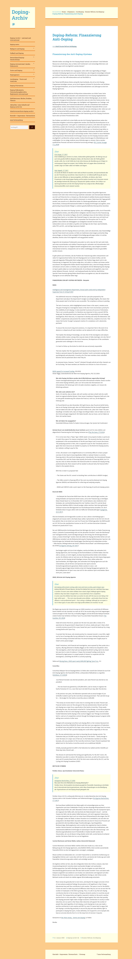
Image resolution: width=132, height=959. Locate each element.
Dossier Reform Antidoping (94, 12)
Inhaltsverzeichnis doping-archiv (22, 111)
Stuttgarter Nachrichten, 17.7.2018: (64, 781)
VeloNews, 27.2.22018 (60, 675)
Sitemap (82, 954)
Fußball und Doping (17, 53)
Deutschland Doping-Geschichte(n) (17, 59)
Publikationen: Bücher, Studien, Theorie (21, 99)
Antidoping (80, 12)
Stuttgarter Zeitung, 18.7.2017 (68, 546)
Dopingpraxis (14, 75)
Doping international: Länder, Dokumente (20, 65)
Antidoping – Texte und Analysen (18, 80)
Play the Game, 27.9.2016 (96, 432)
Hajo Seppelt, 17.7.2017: (61, 170)
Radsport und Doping (17, 49)
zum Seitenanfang (16, 120)
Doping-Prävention (16, 85)
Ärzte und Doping (16, 70)
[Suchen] (32, 127)
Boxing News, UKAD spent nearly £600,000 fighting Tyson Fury (79, 661)
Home (64, 12)
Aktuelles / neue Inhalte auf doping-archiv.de (20, 106)
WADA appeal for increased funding (63, 371)
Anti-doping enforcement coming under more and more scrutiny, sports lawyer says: (79, 587)
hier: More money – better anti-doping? (73, 918)
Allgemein (71, 12)
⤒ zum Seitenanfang (104, 954)
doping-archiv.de (73, 938)
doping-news (14, 44)
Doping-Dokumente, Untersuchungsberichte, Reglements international (19, 92)
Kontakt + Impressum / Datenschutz (22, 116)
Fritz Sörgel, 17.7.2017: (61, 154)
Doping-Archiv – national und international (20, 39)
